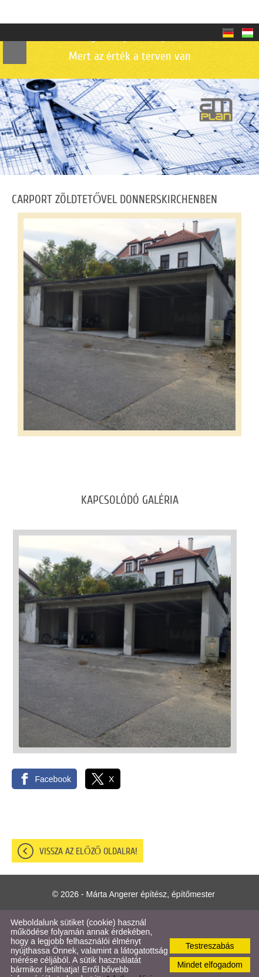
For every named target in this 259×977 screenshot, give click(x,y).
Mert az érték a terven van (129, 22)
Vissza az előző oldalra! (88, 828)
